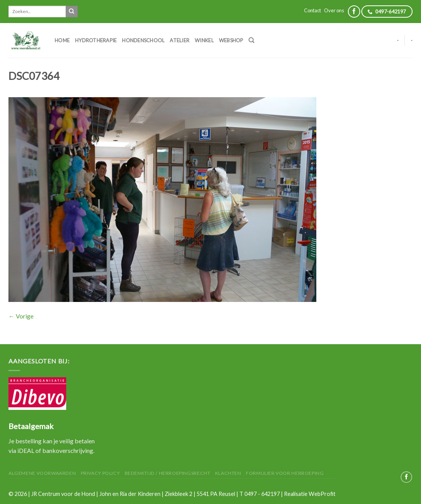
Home (62, 40)
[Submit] (71, 11)
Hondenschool (143, 40)
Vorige (20, 316)
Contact (312, 10)
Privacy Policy (100, 473)
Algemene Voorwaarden (42, 473)
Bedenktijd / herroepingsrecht (167, 473)
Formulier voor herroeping (285, 473)
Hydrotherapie (96, 40)
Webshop (231, 40)
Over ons (334, 10)
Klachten (228, 473)
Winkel (204, 40)
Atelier (179, 40)
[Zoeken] (251, 40)
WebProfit (322, 494)
